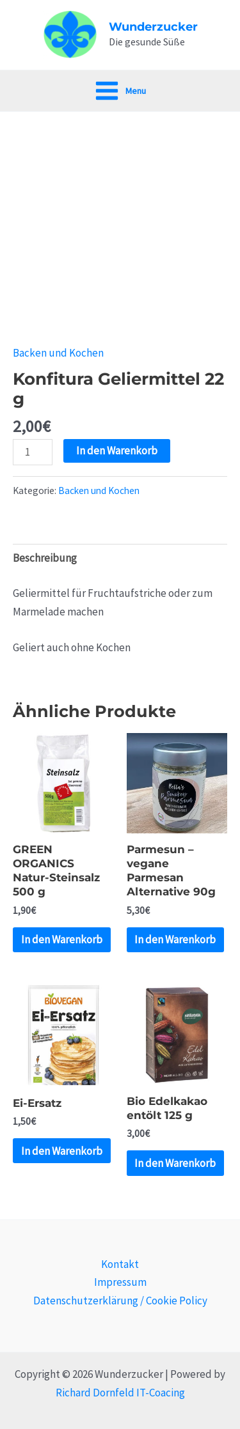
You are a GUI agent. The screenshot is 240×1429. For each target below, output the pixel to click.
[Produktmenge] (32, 452)
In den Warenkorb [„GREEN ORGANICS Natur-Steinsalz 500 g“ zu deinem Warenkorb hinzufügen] (61, 939)
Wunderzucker (153, 27)
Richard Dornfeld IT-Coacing (120, 1393)
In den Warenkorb (116, 451)
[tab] (120, 558)
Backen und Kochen (58, 353)
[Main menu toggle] (120, 90)
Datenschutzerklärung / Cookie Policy (120, 1301)
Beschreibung (45, 558)
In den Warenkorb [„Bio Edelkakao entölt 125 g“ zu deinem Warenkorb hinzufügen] (175, 1163)
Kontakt (120, 1264)
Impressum (120, 1282)
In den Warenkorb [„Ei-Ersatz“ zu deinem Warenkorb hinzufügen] (61, 1151)
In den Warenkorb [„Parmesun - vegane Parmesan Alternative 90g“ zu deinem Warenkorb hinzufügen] (175, 939)
